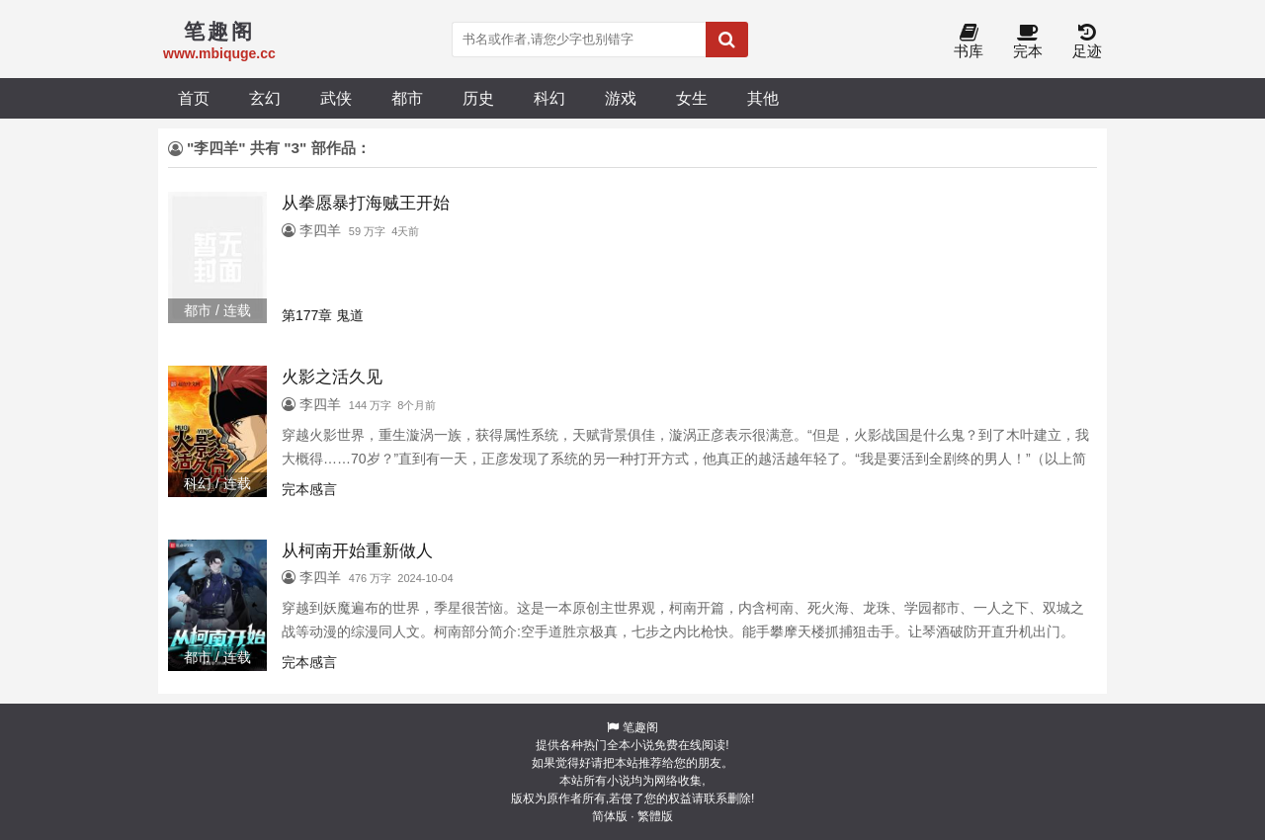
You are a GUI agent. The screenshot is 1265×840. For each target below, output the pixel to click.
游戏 (620, 98)
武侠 (336, 98)
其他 (763, 98)
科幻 (549, 98)
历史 (478, 98)
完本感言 (309, 489)
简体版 (610, 816)
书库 (968, 42)
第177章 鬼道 (323, 315)
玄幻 (265, 98)
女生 (692, 98)
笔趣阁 (640, 727)
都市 (407, 98)
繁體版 (655, 816)
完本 (1028, 42)
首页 (194, 98)
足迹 (1087, 42)
